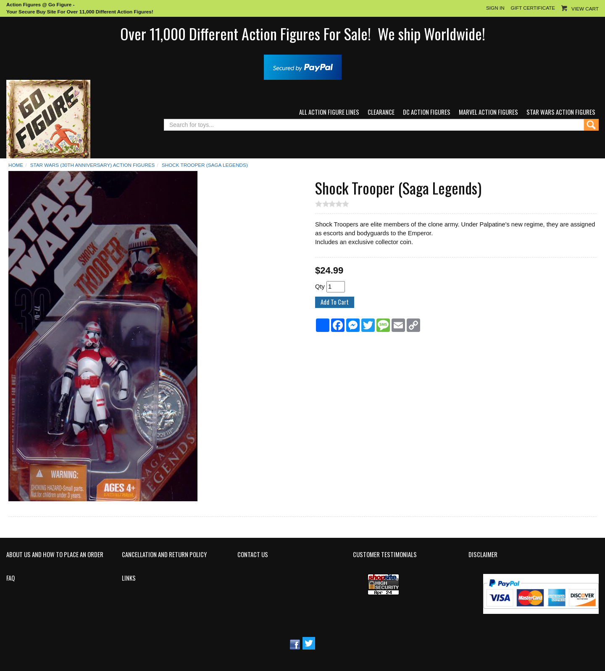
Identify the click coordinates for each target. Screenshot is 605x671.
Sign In (495, 8)
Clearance (381, 112)
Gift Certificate (533, 8)
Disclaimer (482, 554)
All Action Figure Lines (329, 112)
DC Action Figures (426, 112)
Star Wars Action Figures (560, 112)
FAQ (10, 578)
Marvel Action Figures (488, 112)
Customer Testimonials (385, 554)
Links (129, 578)
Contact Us (252, 554)
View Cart (585, 8)
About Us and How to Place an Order (54, 554)
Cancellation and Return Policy (164, 554)
